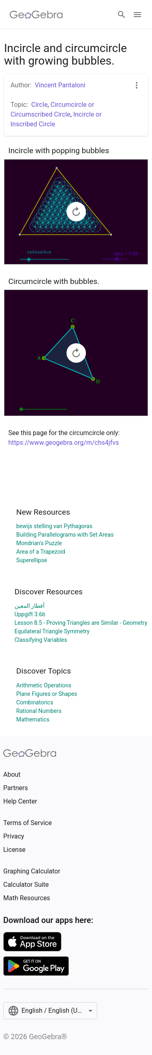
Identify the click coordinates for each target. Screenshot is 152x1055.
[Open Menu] (137, 14)
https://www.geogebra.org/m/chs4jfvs (64, 442)
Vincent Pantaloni (60, 85)
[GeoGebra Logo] (36, 15)
